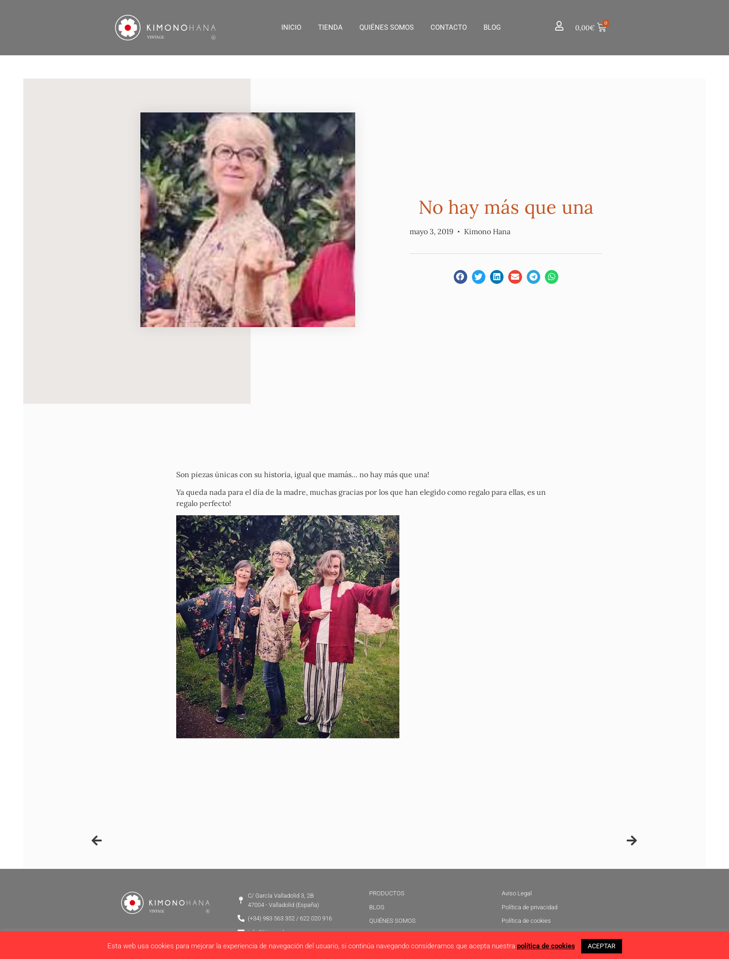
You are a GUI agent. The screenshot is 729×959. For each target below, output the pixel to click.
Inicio (291, 27)
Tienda (330, 27)
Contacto (449, 27)
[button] (460, 276)
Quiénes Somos (386, 27)
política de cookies (546, 946)
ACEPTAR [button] (602, 946)
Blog (492, 27)
